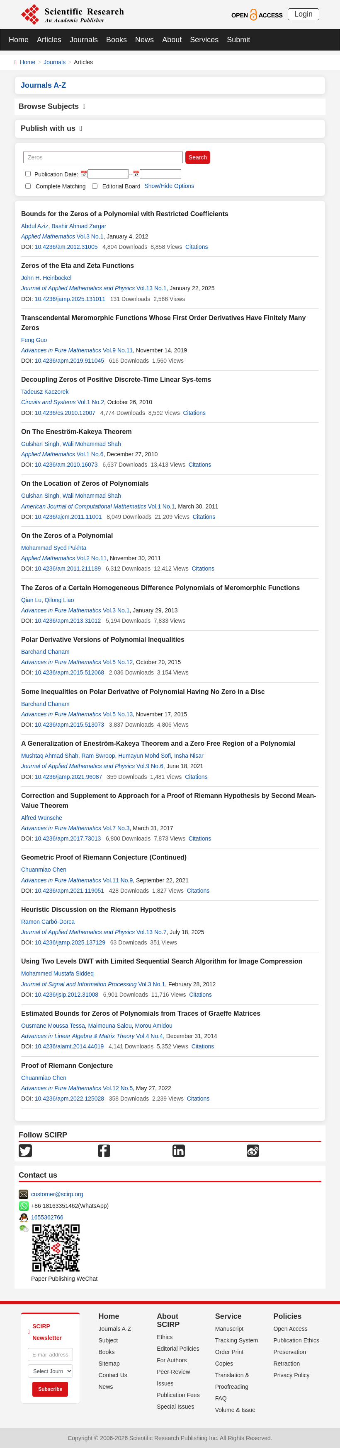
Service (228, 1316)
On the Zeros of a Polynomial (67, 535)
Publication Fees (178, 1395)
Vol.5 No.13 (118, 714)
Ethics (164, 1337)
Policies (287, 1316)
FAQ (221, 1398)
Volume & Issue (235, 1410)
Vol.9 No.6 (149, 766)
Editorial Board (121, 186)
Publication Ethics (296, 1340)
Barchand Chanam (45, 651)
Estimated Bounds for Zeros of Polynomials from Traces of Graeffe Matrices (140, 1013)
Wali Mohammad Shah (92, 444)
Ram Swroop (98, 755)
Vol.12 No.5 (118, 1088)
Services (204, 40)
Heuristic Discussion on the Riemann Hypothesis (98, 909)
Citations (196, 246)
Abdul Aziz (34, 226)
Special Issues (175, 1406)
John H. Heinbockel (46, 278)
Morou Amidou (153, 1025)
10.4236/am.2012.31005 (66, 246)
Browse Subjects (52, 106)
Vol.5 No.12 (118, 662)
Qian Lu (31, 600)
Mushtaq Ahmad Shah (49, 755)
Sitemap (109, 1363)
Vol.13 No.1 (151, 288)
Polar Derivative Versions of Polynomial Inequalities (103, 639)
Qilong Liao (59, 600)
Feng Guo (34, 340)
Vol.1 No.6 (90, 454)
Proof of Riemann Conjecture (67, 1065)
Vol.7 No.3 (116, 828)
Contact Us (113, 1375)
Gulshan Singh (40, 444)
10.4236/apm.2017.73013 (68, 838)
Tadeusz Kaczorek (44, 391)
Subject (108, 1340)
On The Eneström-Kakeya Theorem (76, 431)
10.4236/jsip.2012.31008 (66, 994)
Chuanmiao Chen (43, 869)
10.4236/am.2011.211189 (68, 568)
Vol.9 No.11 (118, 350)
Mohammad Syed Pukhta (53, 548)
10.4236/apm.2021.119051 (69, 890)
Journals (84, 40)
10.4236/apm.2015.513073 (69, 724)
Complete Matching (61, 186)
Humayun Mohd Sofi (144, 755)
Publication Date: (55, 174)
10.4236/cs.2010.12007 (65, 413)
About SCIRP (168, 1320)
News (144, 40)
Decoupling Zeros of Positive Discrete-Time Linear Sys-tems (116, 379)
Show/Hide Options (169, 186)
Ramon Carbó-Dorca (48, 921)
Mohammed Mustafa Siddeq (57, 973)
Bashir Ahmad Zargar (78, 226)
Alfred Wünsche (41, 817)
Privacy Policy (291, 1375)
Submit (238, 40)
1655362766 (47, 1217)
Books (116, 40)
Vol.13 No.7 (151, 932)
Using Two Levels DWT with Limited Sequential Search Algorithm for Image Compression (161, 961)
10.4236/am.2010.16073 (66, 464)
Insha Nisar (189, 755)
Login (303, 14)
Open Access (290, 1328)
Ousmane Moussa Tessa (53, 1025)
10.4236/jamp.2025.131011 (70, 299)
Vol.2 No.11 (92, 558)
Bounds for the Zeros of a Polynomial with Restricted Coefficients (124, 213)
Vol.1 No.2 (90, 402)
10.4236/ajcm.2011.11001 (68, 516)
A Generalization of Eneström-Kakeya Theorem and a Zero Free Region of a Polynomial (158, 743)
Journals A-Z (115, 1328)
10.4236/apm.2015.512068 (69, 672)
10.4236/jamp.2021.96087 (68, 776)
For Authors (172, 1360)
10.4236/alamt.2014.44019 (69, 1046)
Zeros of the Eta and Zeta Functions (77, 265)
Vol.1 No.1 (161, 506)
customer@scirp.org (57, 1194)
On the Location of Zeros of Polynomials (85, 483)
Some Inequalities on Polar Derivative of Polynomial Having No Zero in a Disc (143, 691)
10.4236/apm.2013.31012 (68, 620)
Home (19, 40)
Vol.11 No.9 (118, 880)
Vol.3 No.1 (90, 236)
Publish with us (52, 128)
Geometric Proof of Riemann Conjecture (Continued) (104, 857)
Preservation (289, 1352)
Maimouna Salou (110, 1025)
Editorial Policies (178, 1348)
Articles (49, 40)
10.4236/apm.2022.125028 (69, 1098)
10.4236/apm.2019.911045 (69, 360)
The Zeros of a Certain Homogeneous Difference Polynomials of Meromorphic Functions (160, 587)
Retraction (286, 1363)
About (172, 40)
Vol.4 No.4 (149, 1036)
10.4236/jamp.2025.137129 (70, 942)
